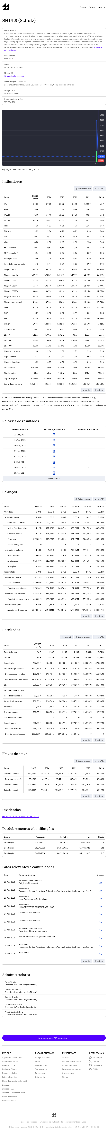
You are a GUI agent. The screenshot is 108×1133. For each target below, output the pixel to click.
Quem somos (68, 1073)
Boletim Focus (8, 1065)
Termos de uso (41, 1069)
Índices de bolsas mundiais (14, 1092)
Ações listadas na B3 (11, 1061)
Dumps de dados (9, 1073)
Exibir (54, 434)
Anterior (87, 390)
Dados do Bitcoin (9, 1069)
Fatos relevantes (9, 1077)
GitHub (96, 1069)
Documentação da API (72, 1061)
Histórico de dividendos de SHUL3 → (20, 816)
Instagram (97, 1065)
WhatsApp (97, 1057)
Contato (65, 1057)
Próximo (99, 390)
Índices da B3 (8, 1089)
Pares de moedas (9, 1096)
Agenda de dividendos (12, 1057)
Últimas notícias (9, 1100)
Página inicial (41, 1065)
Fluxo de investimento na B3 (14, 1081)
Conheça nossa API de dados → (54, 1037)
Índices (5, 1085)
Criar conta (40, 1077)
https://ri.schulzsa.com (14, 76)
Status (65, 1077)
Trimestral (66, 637)
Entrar (92, 7)
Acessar (100, 882)
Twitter (96, 1061)
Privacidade (40, 1073)
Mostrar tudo (54, 478)
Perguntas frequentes (71, 1069)
